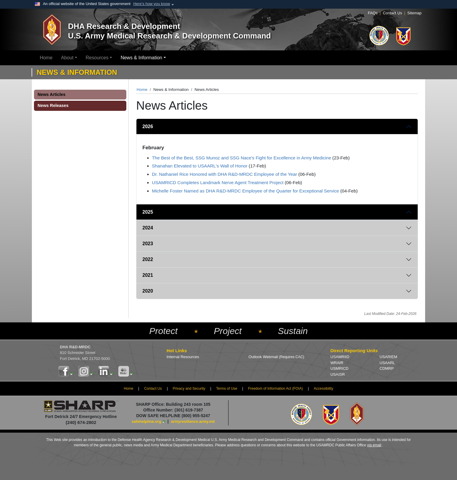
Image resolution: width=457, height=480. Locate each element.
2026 (147, 126)
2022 (147, 259)
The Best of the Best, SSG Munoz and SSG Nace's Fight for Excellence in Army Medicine (241, 157)
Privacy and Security (189, 388)
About (67, 57)
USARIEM (388, 357)
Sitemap (414, 13)
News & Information (141, 57)
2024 (147, 227)
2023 (147, 243)
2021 (147, 275)
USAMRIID (339, 357)
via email (374, 445)
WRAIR (336, 363)
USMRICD (339, 368)
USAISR (337, 374)
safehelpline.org (146, 421)
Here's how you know (151, 3)
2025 (147, 212)
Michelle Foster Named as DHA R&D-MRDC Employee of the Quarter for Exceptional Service (245, 190)
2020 (147, 290)
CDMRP (387, 368)
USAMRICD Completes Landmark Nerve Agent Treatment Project (217, 182)
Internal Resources (183, 357)
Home (46, 57)
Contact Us (392, 13)
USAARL (387, 363)
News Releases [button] (53, 105)
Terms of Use (226, 388)
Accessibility (323, 388)
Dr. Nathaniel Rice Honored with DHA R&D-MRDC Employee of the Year (224, 174)
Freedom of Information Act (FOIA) (275, 388)
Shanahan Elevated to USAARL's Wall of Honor (200, 165)
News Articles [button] (52, 94)
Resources (97, 57)
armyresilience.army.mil (193, 421)
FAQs (373, 13)
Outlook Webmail (276, 357)
